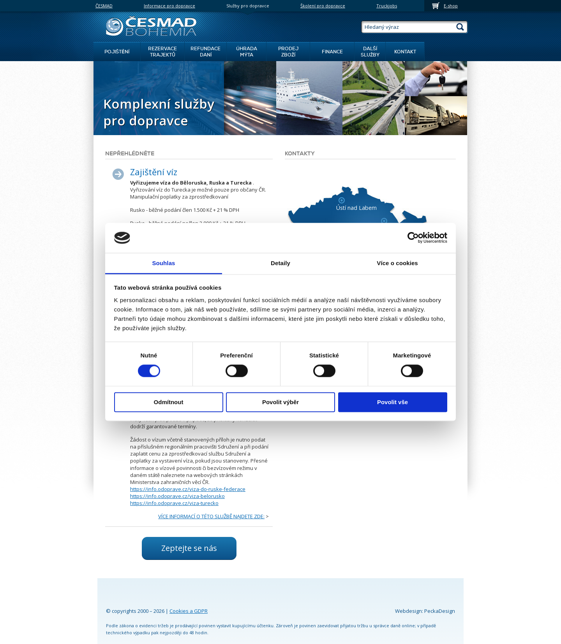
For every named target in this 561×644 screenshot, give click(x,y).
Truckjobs (386, 6)
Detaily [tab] (280, 263)
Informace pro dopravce (169, 6)
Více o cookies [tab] (397, 263)
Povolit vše (392, 402)
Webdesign (408, 610)
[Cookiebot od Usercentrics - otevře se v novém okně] (413, 238)
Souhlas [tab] (163, 263)
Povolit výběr (280, 402)
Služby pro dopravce (247, 6)
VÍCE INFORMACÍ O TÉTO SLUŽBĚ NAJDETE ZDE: (211, 516)
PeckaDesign (439, 610)
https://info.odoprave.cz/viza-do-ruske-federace (187, 489)
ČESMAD (104, 6)
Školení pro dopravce (322, 6)
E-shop (451, 6)
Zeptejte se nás (189, 548)
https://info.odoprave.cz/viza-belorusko (177, 496)
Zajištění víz (153, 172)
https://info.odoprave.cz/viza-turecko (174, 503)
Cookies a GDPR (188, 610)
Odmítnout (168, 402)
